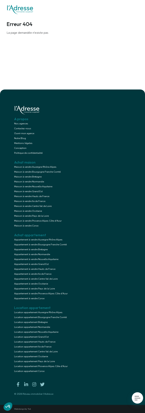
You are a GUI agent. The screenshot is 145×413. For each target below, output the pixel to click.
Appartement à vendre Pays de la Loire (34, 288)
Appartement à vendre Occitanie (31, 283)
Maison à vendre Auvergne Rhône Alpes (35, 166)
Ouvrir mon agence (24, 133)
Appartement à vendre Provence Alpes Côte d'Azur (41, 293)
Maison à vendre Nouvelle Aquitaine (33, 186)
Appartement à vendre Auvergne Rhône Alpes (38, 239)
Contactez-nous (22, 128)
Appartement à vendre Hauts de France (34, 269)
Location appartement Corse (29, 371)
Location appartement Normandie (32, 327)
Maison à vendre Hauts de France (31, 196)
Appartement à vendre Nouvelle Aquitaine (36, 259)
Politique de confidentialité (28, 152)
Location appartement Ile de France (32, 346)
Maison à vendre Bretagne (28, 176)
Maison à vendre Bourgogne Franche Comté (37, 171)
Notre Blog (20, 138)
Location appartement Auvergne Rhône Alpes (38, 312)
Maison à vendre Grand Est (28, 191)
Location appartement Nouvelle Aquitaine (36, 331)
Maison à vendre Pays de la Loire (31, 215)
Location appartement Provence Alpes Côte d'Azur (41, 366)
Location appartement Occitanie (31, 356)
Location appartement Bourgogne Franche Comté (40, 317)
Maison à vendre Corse (26, 225)
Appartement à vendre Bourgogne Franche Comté (40, 244)
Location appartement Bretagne (31, 322)
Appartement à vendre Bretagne (31, 249)
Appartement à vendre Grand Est (31, 264)
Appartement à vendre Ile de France (32, 273)
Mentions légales (23, 143)
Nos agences (21, 123)
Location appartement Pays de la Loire (34, 361)
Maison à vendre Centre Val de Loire (33, 206)
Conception (20, 148)
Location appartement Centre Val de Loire (36, 351)
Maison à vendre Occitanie (28, 211)
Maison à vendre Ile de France (29, 201)
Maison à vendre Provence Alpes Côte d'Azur (38, 220)
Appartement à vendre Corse (29, 298)
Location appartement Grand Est (31, 336)
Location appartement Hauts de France (34, 341)
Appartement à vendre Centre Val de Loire (36, 278)
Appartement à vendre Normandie (32, 254)
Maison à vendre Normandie (29, 181)
